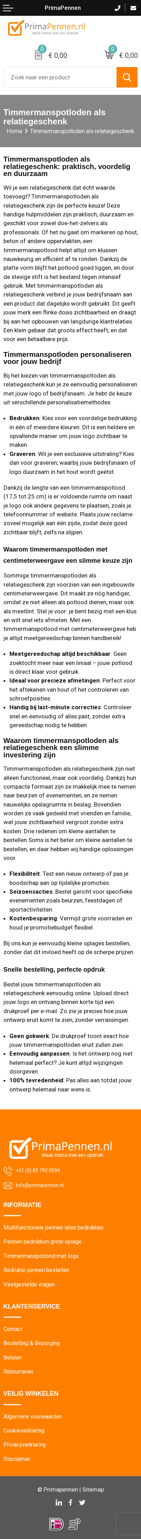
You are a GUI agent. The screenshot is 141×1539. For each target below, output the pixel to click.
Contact (12, 1329)
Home (14, 131)
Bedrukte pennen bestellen (36, 1270)
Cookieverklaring (23, 1430)
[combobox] (60, 77)
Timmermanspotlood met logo (41, 1256)
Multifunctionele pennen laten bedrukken (53, 1227)
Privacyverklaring (24, 1444)
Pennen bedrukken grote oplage (42, 1241)
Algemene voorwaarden (32, 1416)
